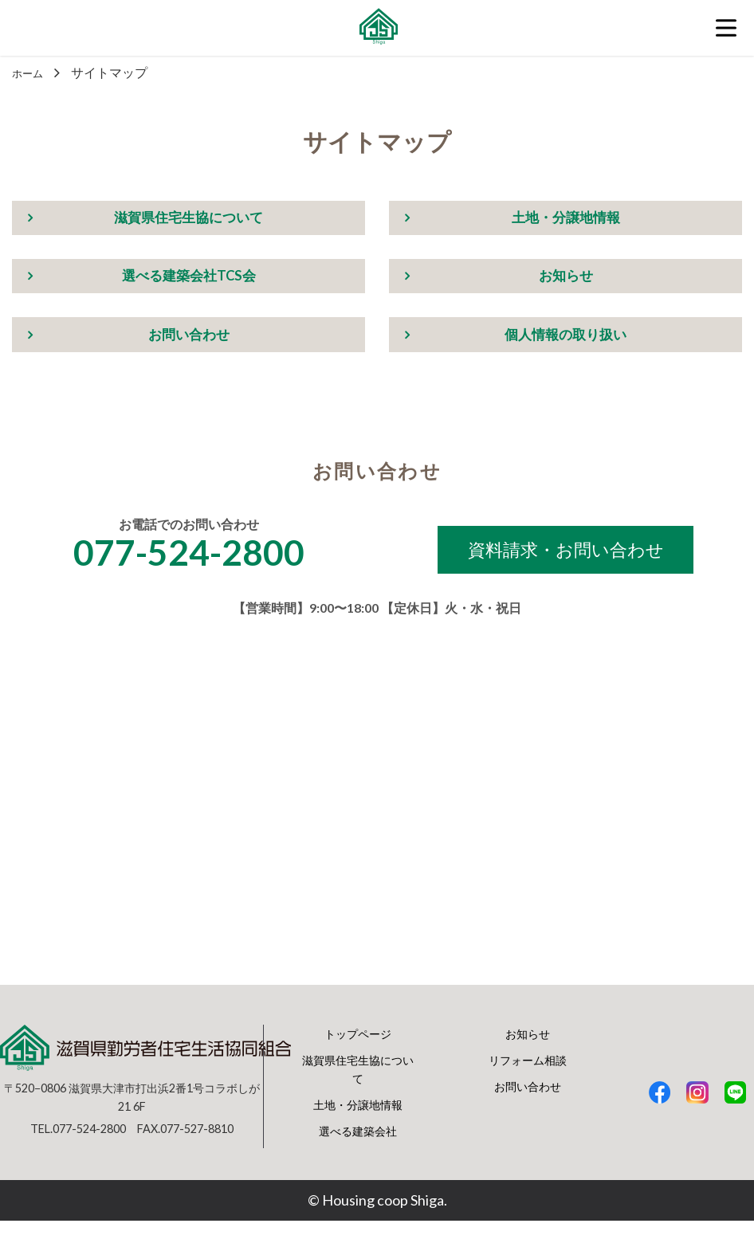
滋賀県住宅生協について (189, 219)
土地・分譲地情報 (566, 219)
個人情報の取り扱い (565, 341)
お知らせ (566, 279)
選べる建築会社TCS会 (188, 279)
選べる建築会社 (358, 1148)
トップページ (357, 1051)
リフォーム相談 (528, 1077)
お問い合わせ (189, 341)
